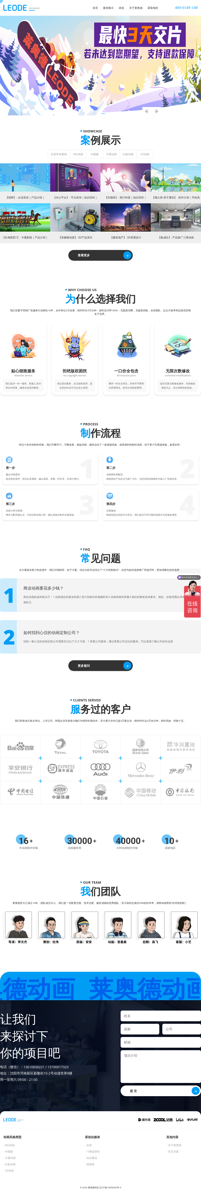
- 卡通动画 (9, 1158)
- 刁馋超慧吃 (92, 1151)
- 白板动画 (9, 1164)
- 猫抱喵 (89, 1164)
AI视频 (95, 154)
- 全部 (88, 1145)
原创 (121, 8)
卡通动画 (111, 154)
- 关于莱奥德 (173, 1145)
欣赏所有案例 (59, 154)
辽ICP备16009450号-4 (110, 1187)
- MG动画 (9, 1145)
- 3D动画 (8, 1170)
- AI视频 (8, 1151)
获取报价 (153, 8)
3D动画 (144, 154)
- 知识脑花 (91, 1158)
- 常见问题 (172, 1151)
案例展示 (108, 8)
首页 (95, 8)
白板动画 (128, 154)
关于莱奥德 (136, 8)
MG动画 (78, 154)
